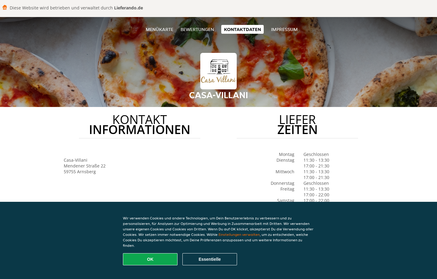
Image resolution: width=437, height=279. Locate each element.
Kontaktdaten (242, 29)
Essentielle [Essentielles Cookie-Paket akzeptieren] (209, 259)
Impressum (284, 29)
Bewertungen (197, 29)
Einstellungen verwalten (239, 234)
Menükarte (159, 29)
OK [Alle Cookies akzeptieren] (150, 259)
